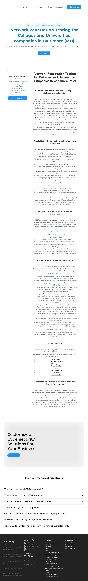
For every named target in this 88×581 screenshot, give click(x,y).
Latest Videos (37, 563)
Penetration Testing (52, 557)
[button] (25, 7)
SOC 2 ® (48, 548)
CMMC (48, 572)
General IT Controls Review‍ (54, 567)
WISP (47, 565)
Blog (50, 7)
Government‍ (69, 545)
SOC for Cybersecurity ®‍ (53, 552)
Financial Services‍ (70, 543)
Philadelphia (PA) (56, 366)
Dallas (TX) (56, 368)
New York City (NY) (56, 361)
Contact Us (74, 7)
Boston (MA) (56, 359)
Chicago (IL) (56, 372)
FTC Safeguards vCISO (52, 576)
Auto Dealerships (70, 548)
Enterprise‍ (68, 546)
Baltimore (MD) (56, 375)
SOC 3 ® (48, 550)
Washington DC (56, 364)
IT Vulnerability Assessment (54, 556)
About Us (59, 7)
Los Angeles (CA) (56, 370)
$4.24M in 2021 (38, 118)
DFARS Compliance (52, 574)
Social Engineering (51, 563)
